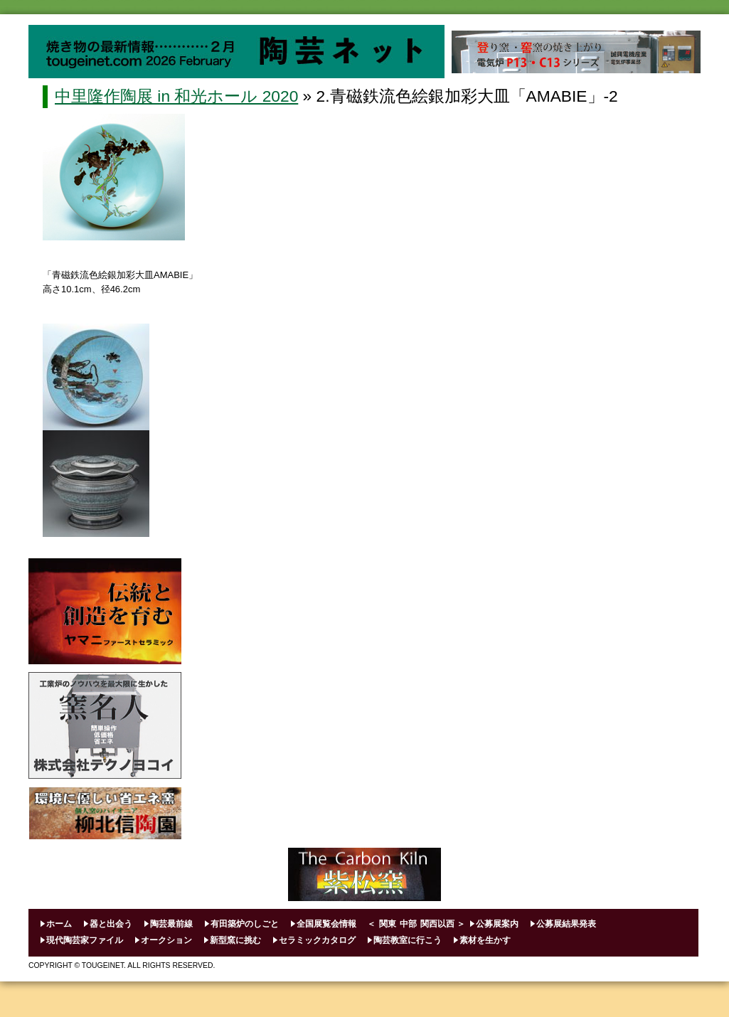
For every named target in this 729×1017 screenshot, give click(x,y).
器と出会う (111, 924)
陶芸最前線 (171, 924)
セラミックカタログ (317, 940)
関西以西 (437, 924)
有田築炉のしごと (245, 924)
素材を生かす (485, 940)
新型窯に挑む (235, 940)
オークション (166, 940)
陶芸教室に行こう (407, 940)
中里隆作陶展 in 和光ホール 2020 (176, 96)
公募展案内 (497, 924)
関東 (387, 924)
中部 (408, 924)
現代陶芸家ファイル (84, 940)
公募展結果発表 (566, 924)
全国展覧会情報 (326, 924)
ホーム (59, 924)
